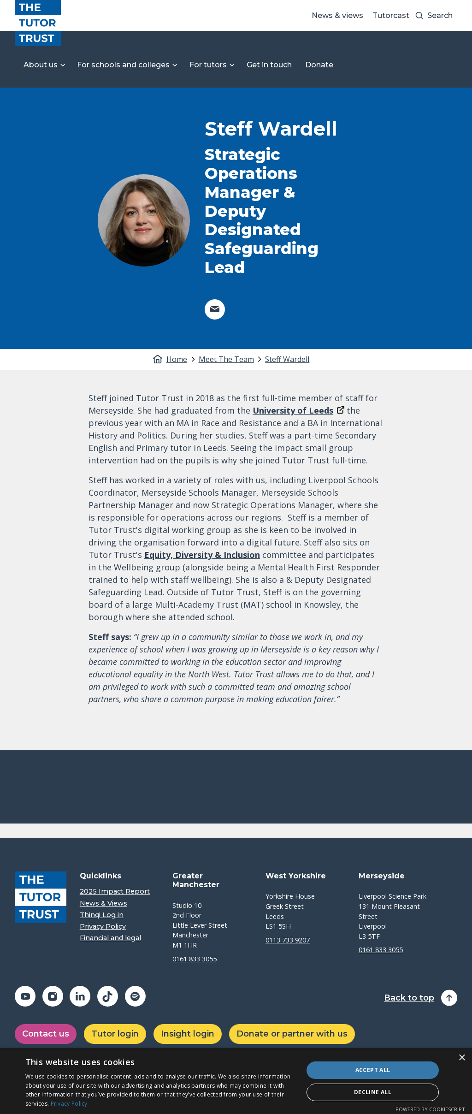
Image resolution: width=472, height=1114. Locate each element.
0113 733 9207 (288, 940)
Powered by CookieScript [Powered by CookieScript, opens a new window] (430, 1109)
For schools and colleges (123, 64)
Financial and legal (110, 938)
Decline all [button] (372, 1092)
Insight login (187, 1034)
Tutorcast (390, 15)
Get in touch (269, 64)
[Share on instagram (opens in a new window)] (52, 996)
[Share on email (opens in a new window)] (215, 309)
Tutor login (115, 1034)
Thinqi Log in (102, 915)
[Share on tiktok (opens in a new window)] (107, 996)
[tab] (181, 359)
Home (176, 359)
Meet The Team (226, 359)
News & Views (103, 903)
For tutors (208, 64)
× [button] (461, 1058)
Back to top (409, 998)
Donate (319, 64)
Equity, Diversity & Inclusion (202, 554)
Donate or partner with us (292, 1034)
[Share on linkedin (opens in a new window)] (80, 996)
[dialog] (236, 1081)
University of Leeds (293, 410)
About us (41, 64)
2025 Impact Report (115, 891)
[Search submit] (419, 15)
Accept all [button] (372, 1070)
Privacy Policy (103, 926)
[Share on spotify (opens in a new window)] (135, 996)
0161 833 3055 (194, 958)
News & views (337, 15)
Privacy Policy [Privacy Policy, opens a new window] (69, 1104)
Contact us (45, 1034)
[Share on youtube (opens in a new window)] (25, 996)
